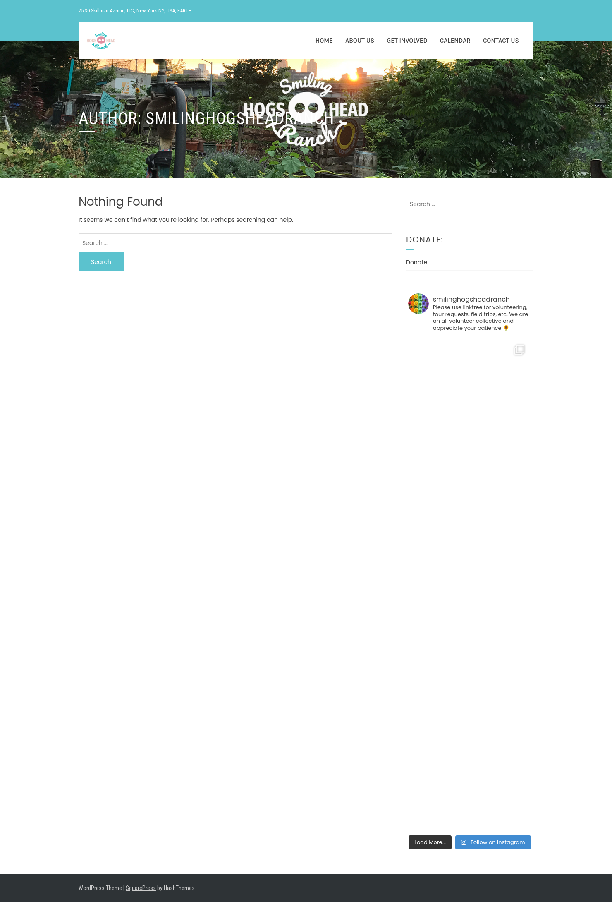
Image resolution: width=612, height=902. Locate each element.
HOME (324, 40)
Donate (416, 262)
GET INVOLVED (407, 40)
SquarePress (141, 888)
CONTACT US (501, 40)
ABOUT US (359, 40)
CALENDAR (455, 40)
